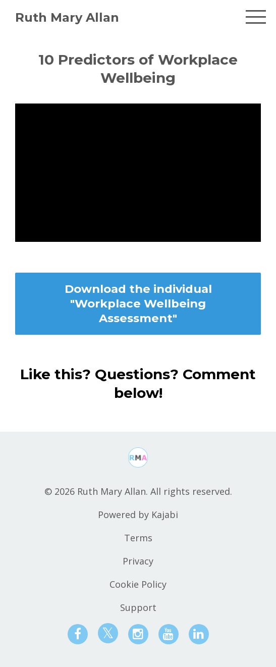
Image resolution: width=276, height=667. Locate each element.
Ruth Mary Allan (67, 17)
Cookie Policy (138, 584)
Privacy (138, 561)
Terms (138, 538)
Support (138, 607)
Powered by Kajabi (138, 514)
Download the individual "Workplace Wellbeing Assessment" (138, 304)
